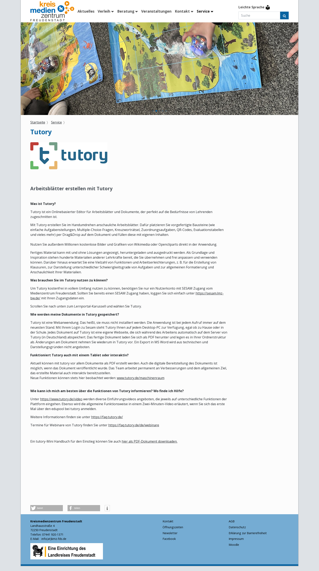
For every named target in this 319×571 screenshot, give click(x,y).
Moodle (234, 545)
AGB (232, 521)
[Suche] (259, 15)
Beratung (125, 11)
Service (203, 11)
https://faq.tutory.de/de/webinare (133, 425)
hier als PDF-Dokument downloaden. (149, 441)
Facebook (169, 539)
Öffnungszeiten (173, 527)
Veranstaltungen (156, 11)
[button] (153, 111)
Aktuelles (86, 11)
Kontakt (182, 11)
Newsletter (170, 533)
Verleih (104, 11)
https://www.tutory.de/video (61, 399)
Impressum (236, 539)
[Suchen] (284, 15)
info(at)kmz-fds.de (53, 539)
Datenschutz (237, 527)
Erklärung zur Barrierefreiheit (248, 533)
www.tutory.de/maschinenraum (140, 378)
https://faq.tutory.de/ (107, 417)
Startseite (37, 122)
